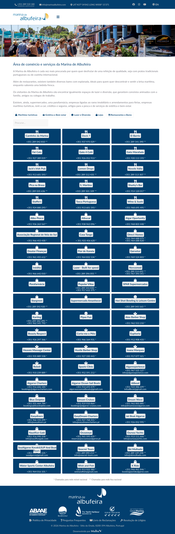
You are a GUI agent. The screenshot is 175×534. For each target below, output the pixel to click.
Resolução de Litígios (133, 520)
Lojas (99, 115)
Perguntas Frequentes (73, 520)
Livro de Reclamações (103, 520)
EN (155, 4)
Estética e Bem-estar (54, 115)
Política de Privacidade (43, 520)
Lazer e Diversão (81, 115)
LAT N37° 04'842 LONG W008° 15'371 (90, 4)
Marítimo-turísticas (26, 115)
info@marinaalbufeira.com (52, 4)
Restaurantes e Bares (120, 115)
